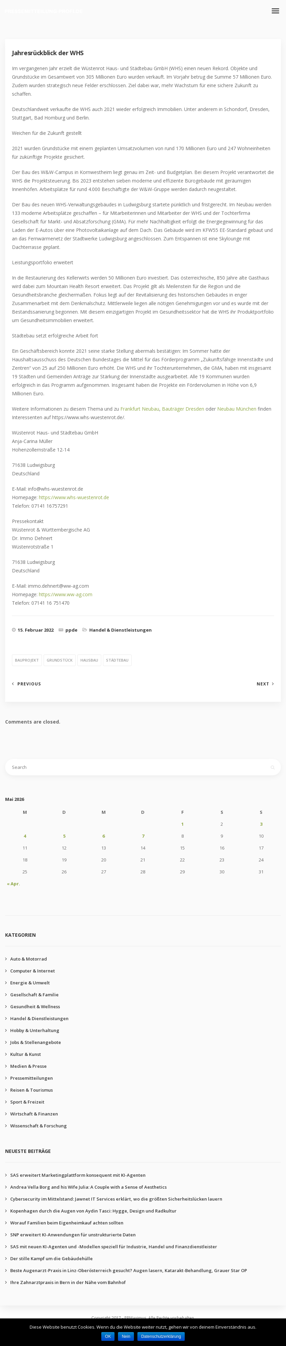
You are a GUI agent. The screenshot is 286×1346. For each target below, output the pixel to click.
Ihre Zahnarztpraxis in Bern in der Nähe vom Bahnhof (68, 1282)
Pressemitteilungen (31, 1078)
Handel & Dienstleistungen (120, 630)
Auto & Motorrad (28, 959)
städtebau (117, 660)
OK (108, 1336)
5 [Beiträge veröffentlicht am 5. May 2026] (64, 836)
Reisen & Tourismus (31, 1090)
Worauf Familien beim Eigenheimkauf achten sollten (66, 1223)
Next (263, 684)
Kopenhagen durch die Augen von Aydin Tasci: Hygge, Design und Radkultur (93, 1211)
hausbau (89, 660)
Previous (29, 684)
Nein (126, 1336)
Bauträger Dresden (183, 409)
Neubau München (236, 409)
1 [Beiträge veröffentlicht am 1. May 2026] (182, 824)
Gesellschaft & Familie (34, 995)
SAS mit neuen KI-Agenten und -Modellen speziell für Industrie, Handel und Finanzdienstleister (113, 1247)
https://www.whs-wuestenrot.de (74, 497)
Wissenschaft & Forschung (38, 1126)
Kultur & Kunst (25, 1054)
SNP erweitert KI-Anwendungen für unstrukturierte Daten (73, 1235)
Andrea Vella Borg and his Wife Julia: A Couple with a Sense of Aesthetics (88, 1187)
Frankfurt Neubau (139, 409)
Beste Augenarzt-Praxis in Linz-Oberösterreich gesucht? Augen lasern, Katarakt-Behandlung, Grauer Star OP (128, 1270)
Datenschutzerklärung (161, 1336)
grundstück (60, 660)
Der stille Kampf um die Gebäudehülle (51, 1258)
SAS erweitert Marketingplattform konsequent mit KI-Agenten (78, 1175)
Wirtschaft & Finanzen (34, 1114)
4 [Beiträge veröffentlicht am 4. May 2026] (25, 836)
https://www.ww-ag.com (65, 594)
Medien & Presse (28, 1066)
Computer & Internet (32, 971)
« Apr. (13, 884)
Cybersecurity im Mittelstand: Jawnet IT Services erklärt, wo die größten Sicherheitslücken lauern (116, 1199)
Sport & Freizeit (27, 1102)
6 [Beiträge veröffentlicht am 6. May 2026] (103, 836)
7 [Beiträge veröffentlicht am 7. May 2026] (143, 836)
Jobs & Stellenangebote (35, 1042)
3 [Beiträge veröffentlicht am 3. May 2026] (261, 824)
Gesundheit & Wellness (35, 1006)
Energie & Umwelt (30, 983)
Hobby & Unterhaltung (34, 1030)
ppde (71, 630)
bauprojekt (27, 660)
